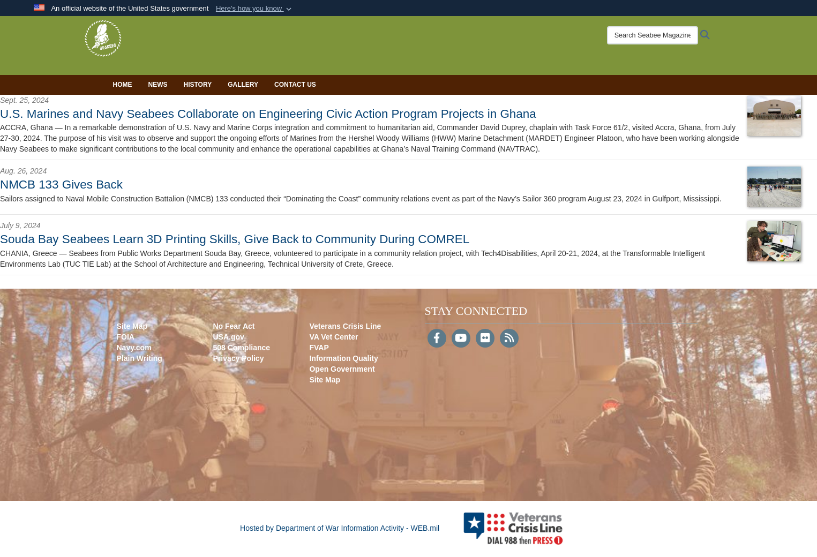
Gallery (243, 84)
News (158, 84)
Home (122, 84)
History (198, 84)
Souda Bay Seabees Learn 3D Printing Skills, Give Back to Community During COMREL (234, 239)
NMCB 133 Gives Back (61, 184)
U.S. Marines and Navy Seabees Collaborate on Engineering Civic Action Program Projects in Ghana (268, 114)
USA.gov (228, 337)
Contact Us (295, 84)
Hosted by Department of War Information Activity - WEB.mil (339, 528)
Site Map (132, 326)
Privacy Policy (238, 358)
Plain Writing (139, 358)
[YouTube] (461, 339)
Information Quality (343, 358)
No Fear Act (233, 326)
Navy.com (134, 347)
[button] (255, 8)
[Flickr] (485, 339)
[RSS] (509, 339)
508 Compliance (241, 347)
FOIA (125, 337)
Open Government (341, 369)
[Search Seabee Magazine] (625, 35)
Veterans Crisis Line (345, 326)
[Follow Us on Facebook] (437, 339)
